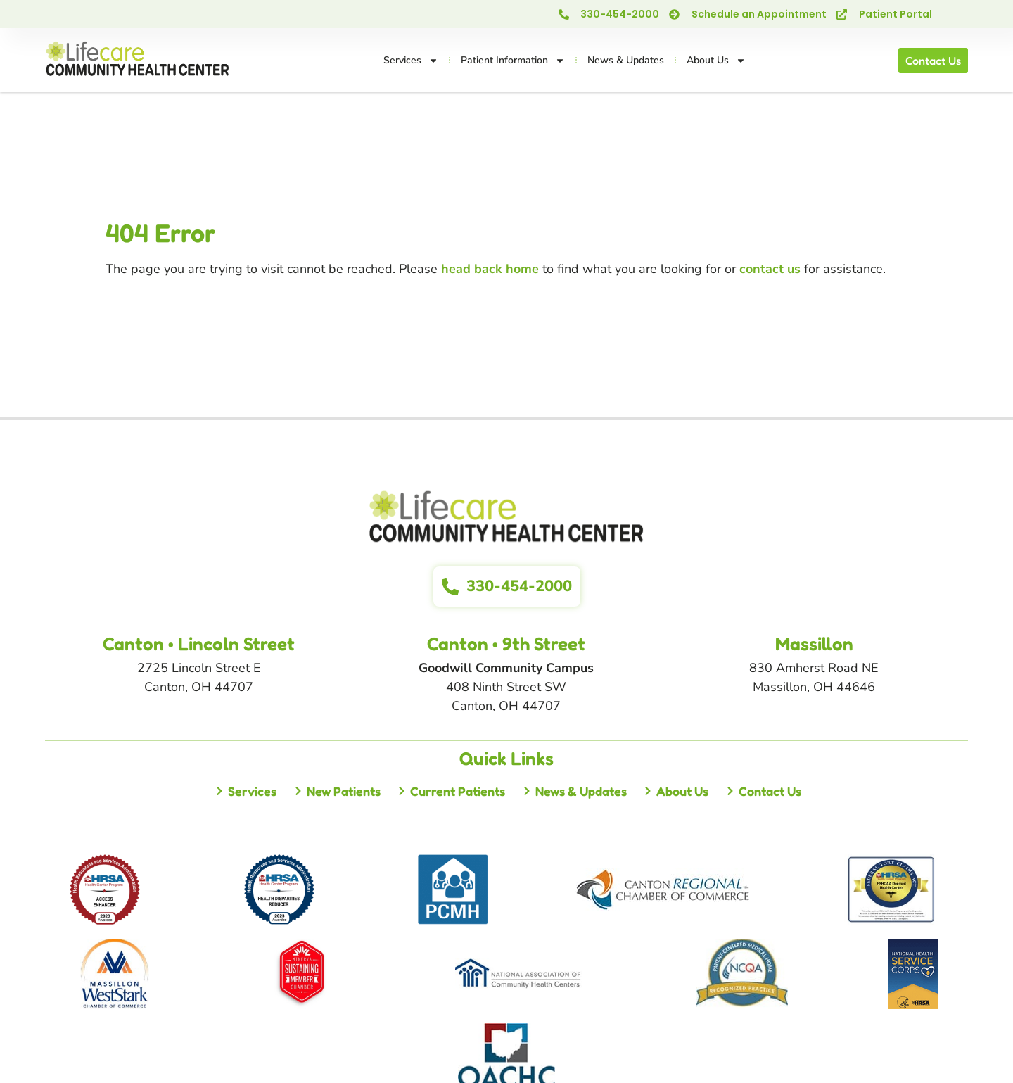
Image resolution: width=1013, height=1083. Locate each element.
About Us (716, 60)
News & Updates (625, 60)
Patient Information (513, 60)
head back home (490, 268)
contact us (770, 268)
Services (410, 60)
